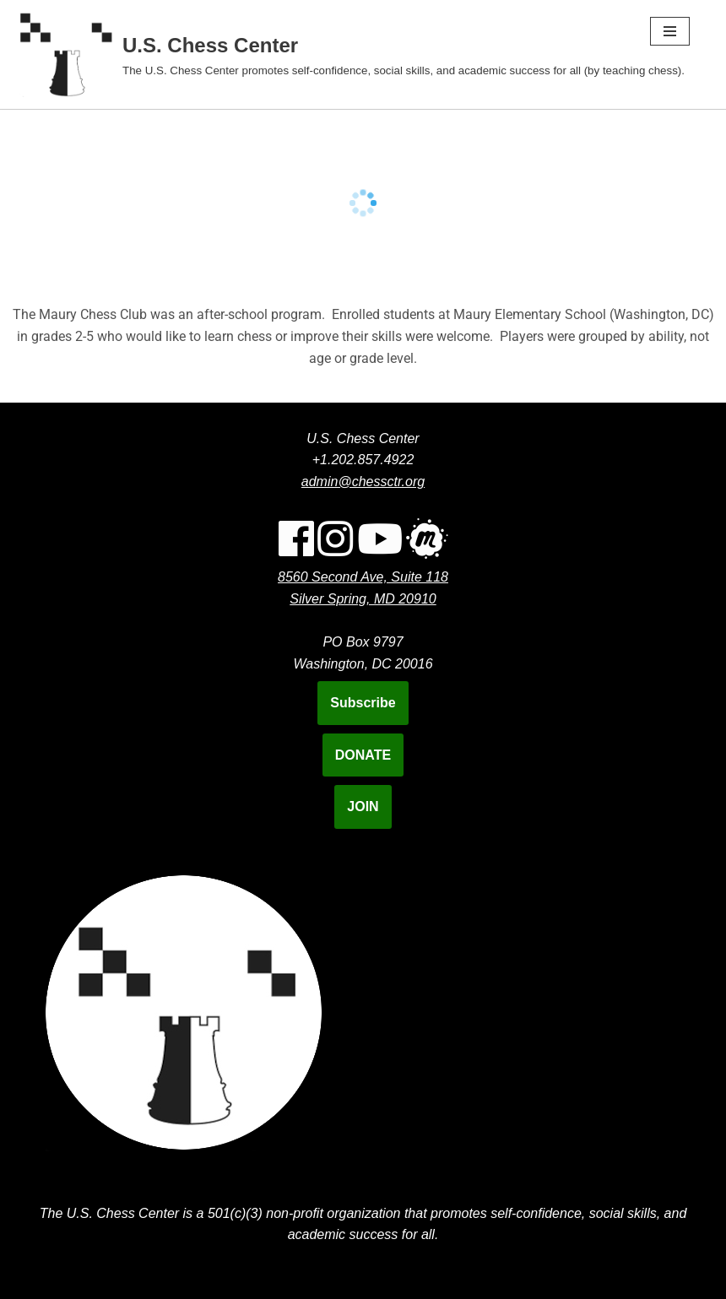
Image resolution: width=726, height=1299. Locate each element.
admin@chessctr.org (363, 481)
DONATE (363, 755)
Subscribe (362, 703)
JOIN (362, 806)
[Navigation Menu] (670, 31)
